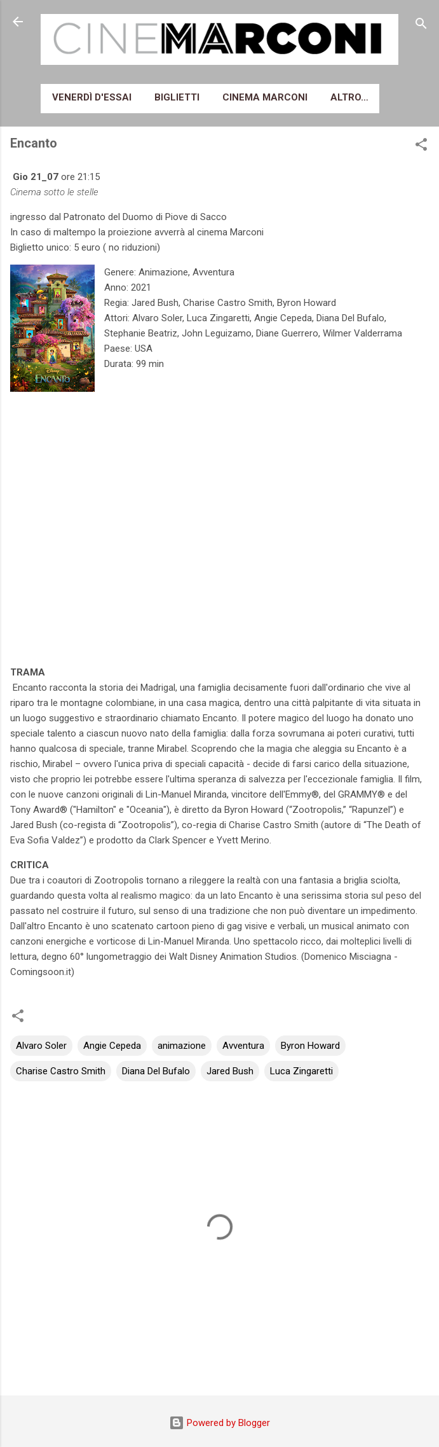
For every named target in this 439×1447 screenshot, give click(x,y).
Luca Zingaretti (301, 1071)
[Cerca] (421, 25)
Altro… (349, 97)
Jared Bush (229, 1071)
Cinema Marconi (264, 97)
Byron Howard (310, 1045)
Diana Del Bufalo (156, 1071)
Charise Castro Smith (60, 1071)
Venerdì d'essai (92, 97)
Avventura (243, 1045)
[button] (421, 146)
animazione (182, 1045)
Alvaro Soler (41, 1045)
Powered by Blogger (219, 1423)
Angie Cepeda (112, 1045)
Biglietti (176, 97)
